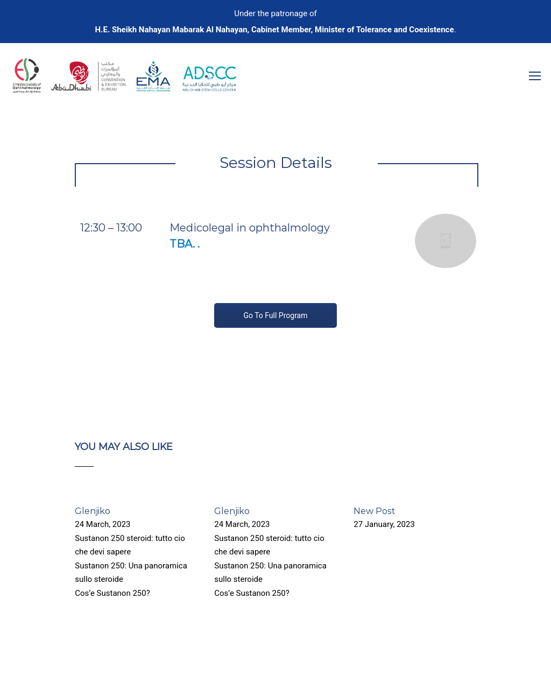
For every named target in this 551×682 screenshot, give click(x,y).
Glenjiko (92, 511)
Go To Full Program (275, 315)
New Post (374, 511)
